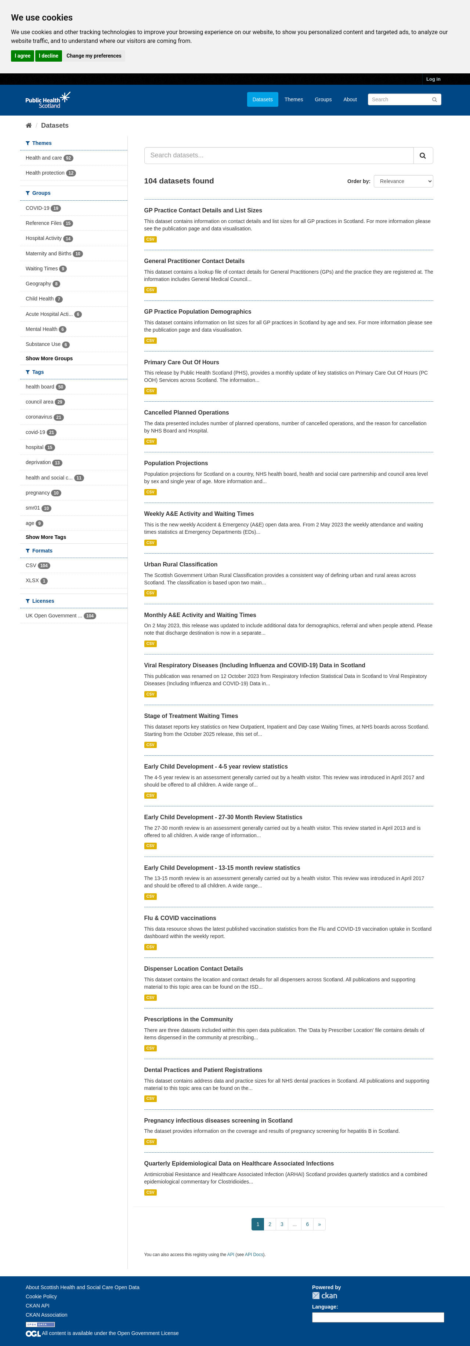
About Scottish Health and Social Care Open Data (83, 1287)
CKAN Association (47, 1315)
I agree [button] (22, 56)
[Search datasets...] (279, 155)
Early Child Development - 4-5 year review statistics (216, 766)
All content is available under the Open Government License (102, 1333)
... (295, 1224)
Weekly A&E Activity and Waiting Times (199, 514)
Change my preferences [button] (93, 56)
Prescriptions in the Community (188, 1019)
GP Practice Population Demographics (198, 312)
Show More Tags (46, 537)
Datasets (263, 99)
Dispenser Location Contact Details (193, 969)
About (350, 99)
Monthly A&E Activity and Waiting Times (200, 615)
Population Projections (176, 463)
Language (324, 1307)
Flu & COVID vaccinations (180, 918)
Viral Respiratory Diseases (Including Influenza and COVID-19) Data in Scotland (255, 665)
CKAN (324, 1295)
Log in (433, 79)
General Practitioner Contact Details (194, 261)
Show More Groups (49, 358)
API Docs (254, 1254)
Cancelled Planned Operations (186, 412)
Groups (323, 99)
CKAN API (38, 1306)
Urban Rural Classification (181, 564)
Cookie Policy (41, 1296)
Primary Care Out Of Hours (182, 362)
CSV (151, 239)
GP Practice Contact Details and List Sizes (203, 210)
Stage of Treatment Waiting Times (191, 716)
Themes (294, 99)
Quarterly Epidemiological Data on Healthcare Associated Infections (239, 1163)
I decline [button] (48, 56)
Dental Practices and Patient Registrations (203, 1070)
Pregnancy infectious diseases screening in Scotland (218, 1120)
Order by (358, 181)
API (230, 1254)
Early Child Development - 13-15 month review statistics (222, 868)
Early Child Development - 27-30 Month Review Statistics (223, 817)
